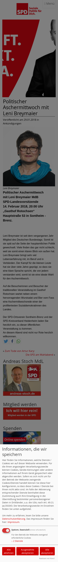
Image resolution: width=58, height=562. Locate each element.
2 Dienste (17, 540)
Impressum (13, 522)
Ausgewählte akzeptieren (27, 551)
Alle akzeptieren (47, 551)
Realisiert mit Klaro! (47, 558)
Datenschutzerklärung (13, 518)
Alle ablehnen (9, 551)
